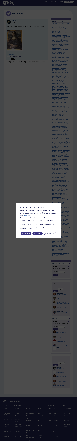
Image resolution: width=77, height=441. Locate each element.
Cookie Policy (27, 215)
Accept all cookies (26, 233)
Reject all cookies (37, 233)
